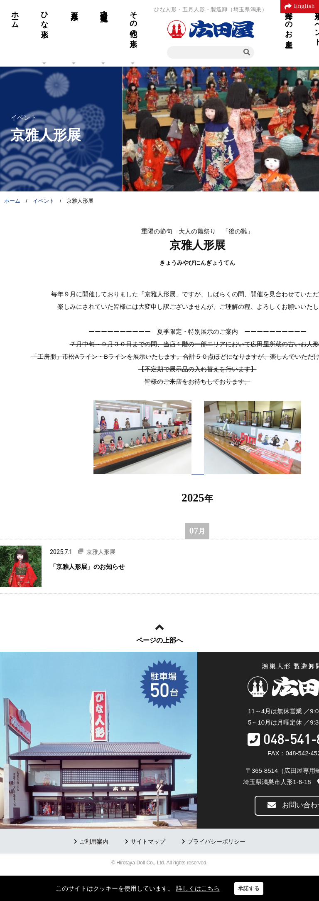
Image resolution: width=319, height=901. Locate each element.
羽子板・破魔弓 (104, 7)
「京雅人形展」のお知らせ (87, 566)
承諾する (249, 888)
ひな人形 (44, 15)
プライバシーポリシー (216, 842)
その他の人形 (133, 20)
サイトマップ (147, 842)
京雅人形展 (100, 552)
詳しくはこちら (198, 888)
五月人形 (74, 7)
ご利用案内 (93, 842)
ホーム (15, 15)
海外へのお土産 (289, 20)
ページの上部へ (159, 640)
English (304, 5)
